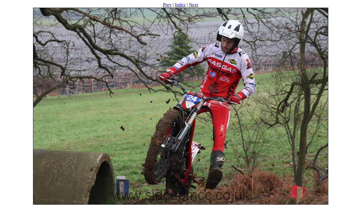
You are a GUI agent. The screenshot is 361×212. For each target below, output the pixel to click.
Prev (167, 4)
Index (180, 4)
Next (193, 4)
